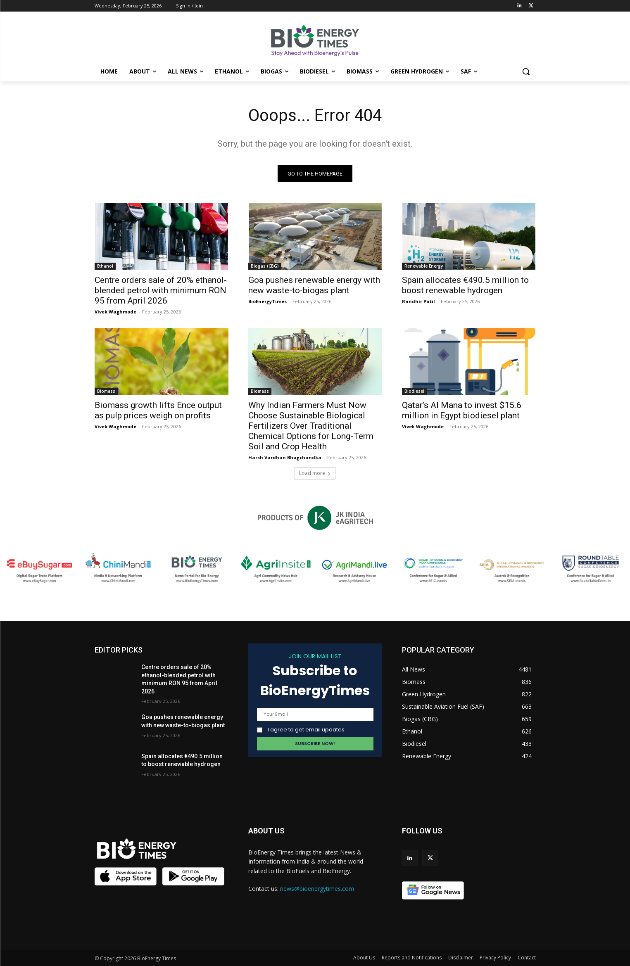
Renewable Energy (423, 266)
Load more (315, 473)
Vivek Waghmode (115, 312)
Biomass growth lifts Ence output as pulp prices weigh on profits (158, 410)
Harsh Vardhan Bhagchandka (284, 457)
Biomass (106, 391)
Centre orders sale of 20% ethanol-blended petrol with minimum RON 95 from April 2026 (161, 290)
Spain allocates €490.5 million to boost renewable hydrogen (465, 285)
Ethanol (105, 266)
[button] (526, 71)
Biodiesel (414, 391)
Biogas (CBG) (265, 266)
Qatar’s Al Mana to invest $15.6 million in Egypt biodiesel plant (461, 410)
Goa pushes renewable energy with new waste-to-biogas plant (314, 285)
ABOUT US (266, 830)
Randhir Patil (418, 301)
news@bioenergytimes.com (317, 888)
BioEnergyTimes (267, 301)
